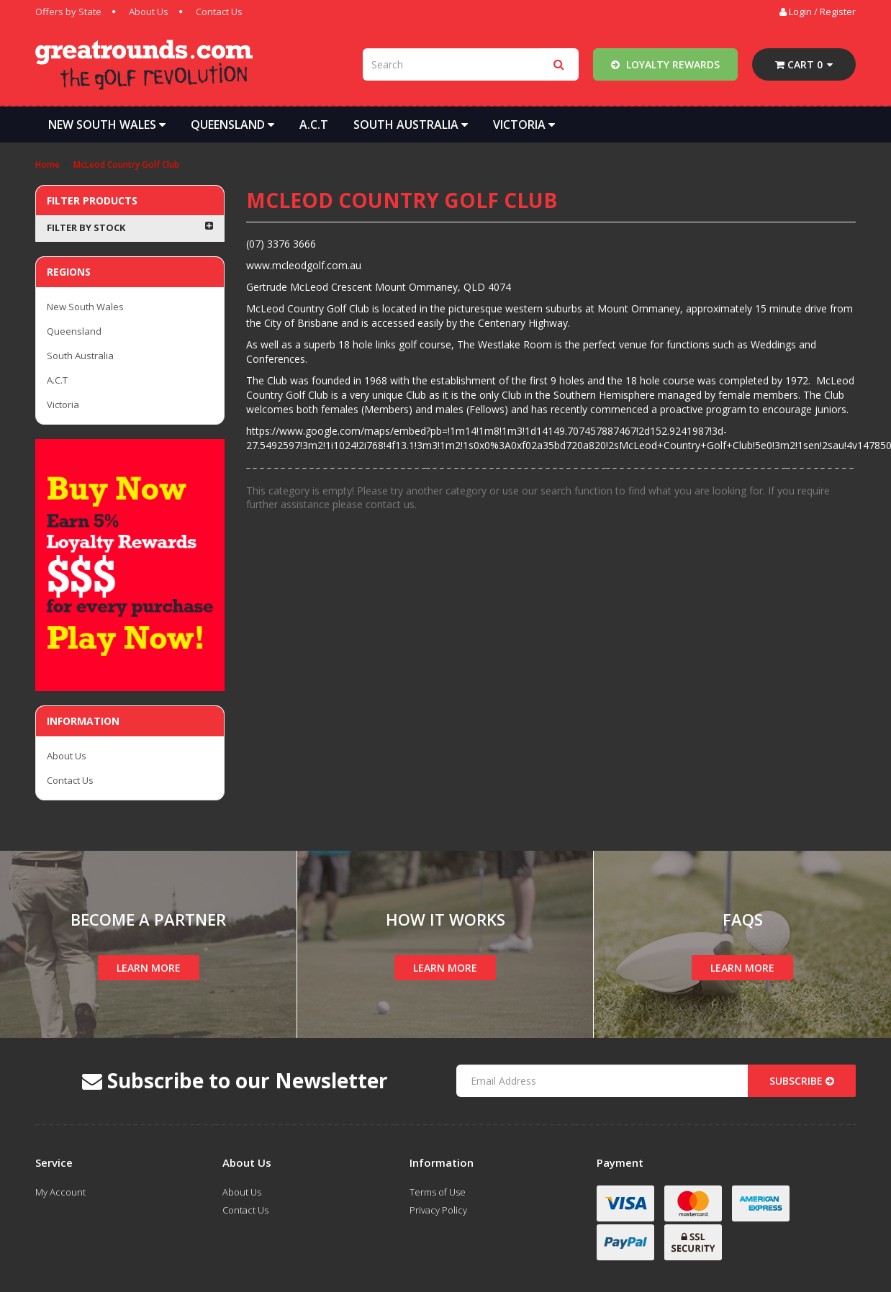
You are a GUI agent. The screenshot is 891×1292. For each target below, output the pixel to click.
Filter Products (92, 200)
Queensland (232, 124)
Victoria (524, 124)
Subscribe (801, 1081)
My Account (60, 1191)
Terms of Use (438, 1191)
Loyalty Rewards (665, 64)
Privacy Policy (438, 1209)
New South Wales (107, 124)
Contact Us (219, 11)
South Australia (410, 124)
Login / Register (817, 11)
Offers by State (68, 11)
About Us (148, 11)
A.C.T (313, 124)
